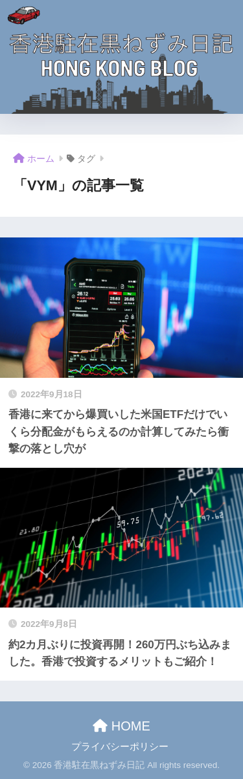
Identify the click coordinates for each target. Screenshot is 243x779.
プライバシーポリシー (119, 746)
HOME (121, 726)
